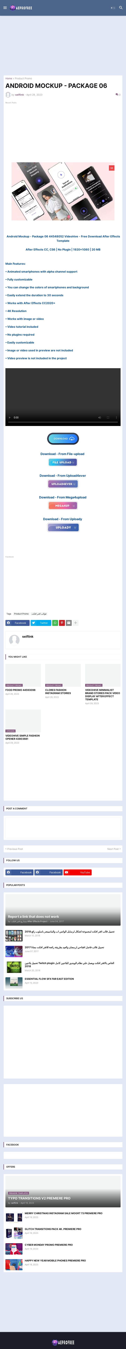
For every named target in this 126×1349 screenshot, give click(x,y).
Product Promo (23, 78)
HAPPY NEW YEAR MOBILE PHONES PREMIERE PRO (55, 1260)
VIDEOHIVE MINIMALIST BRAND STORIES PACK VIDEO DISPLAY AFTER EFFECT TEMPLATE (102, 694)
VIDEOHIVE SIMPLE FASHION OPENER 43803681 (22, 737)
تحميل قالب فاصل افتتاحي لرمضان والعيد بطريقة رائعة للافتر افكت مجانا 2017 (64, 947)
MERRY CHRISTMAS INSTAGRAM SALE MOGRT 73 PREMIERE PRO (63, 1213)
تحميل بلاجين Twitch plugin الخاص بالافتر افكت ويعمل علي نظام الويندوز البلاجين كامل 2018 (69, 965)
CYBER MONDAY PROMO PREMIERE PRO (49, 1244)
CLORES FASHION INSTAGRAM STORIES (58, 691)
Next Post (113, 848)
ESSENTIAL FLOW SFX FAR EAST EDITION (49, 978)
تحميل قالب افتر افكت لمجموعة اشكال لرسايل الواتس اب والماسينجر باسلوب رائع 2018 (69, 931)
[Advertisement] (63, 45)
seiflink (27, 636)
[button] (5, 8)
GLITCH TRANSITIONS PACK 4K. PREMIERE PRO (53, 1228)
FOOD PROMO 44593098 (20, 689)
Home (8, 78)
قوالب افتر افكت (39, 613)
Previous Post (15, 848)
